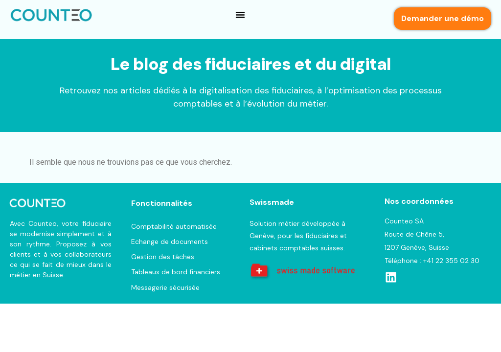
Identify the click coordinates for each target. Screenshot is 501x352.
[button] (240, 14)
